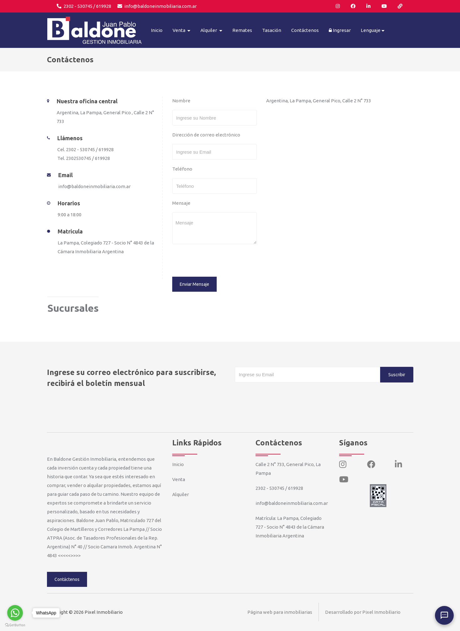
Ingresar (340, 30)
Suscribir (396, 374)
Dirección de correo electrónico (206, 134)
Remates (242, 30)
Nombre (181, 100)
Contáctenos (305, 30)
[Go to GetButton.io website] (15, 625)
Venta (178, 479)
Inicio (157, 30)
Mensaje (181, 203)
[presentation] (215, 261)
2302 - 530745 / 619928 (84, 6)
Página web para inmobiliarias (279, 612)
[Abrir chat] (444, 615)
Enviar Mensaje (194, 284)
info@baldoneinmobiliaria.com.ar (157, 6)
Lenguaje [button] (370, 30)
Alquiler (180, 494)
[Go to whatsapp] (15, 613)
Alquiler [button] (209, 30)
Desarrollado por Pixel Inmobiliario (363, 612)
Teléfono (182, 169)
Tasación (271, 30)
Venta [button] (179, 30)
